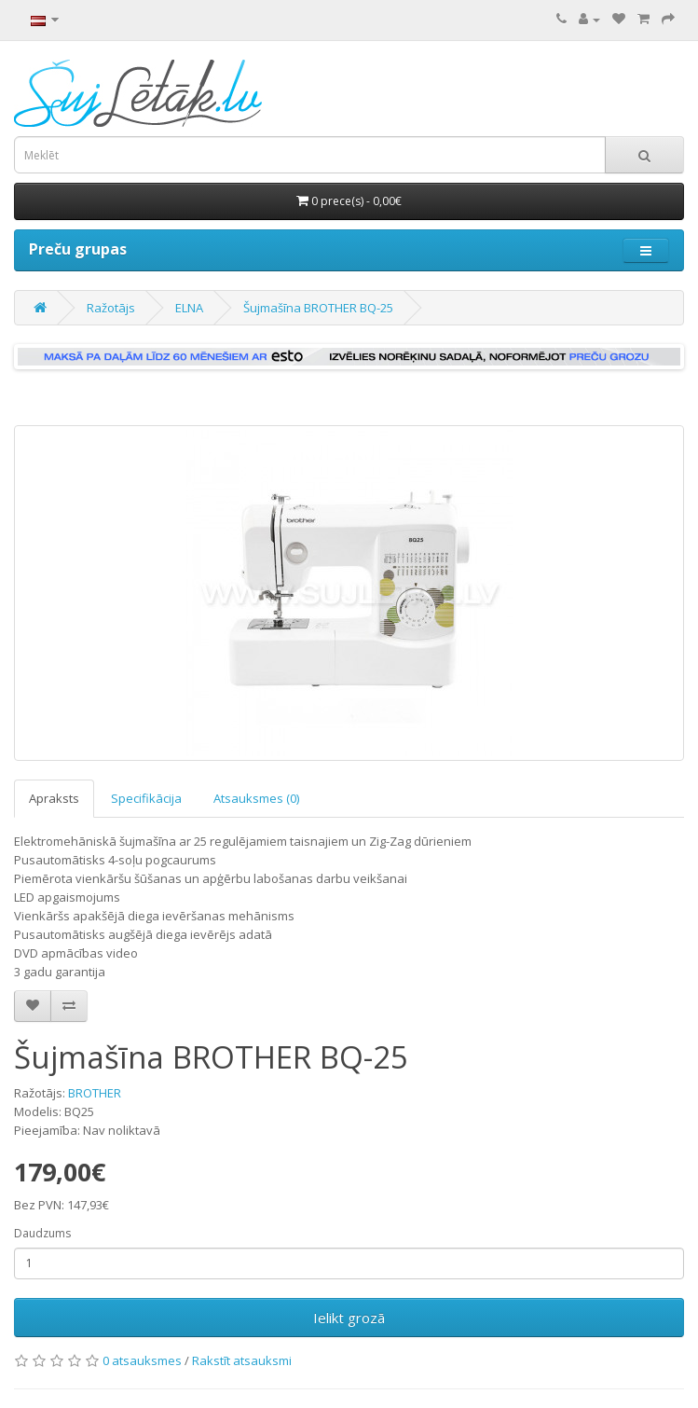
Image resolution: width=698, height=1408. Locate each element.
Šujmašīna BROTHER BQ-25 (318, 307)
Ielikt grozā (349, 1317)
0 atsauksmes (142, 1360)
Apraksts (54, 798)
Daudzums (42, 1233)
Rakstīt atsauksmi (242, 1360)
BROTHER (94, 1092)
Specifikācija (146, 798)
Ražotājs (111, 307)
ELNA (189, 307)
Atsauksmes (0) (256, 798)
